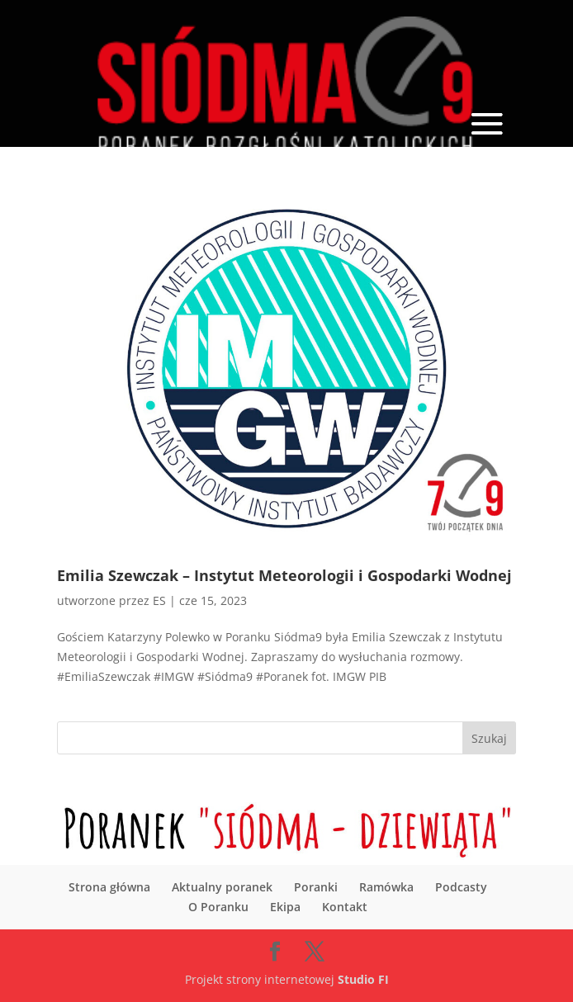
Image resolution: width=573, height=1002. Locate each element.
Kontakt (344, 907)
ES (159, 600)
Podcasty (461, 887)
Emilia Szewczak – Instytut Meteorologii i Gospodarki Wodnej (284, 575)
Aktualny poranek (222, 887)
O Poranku (218, 907)
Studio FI (363, 979)
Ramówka (386, 887)
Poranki (316, 887)
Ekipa (285, 907)
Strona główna (109, 887)
